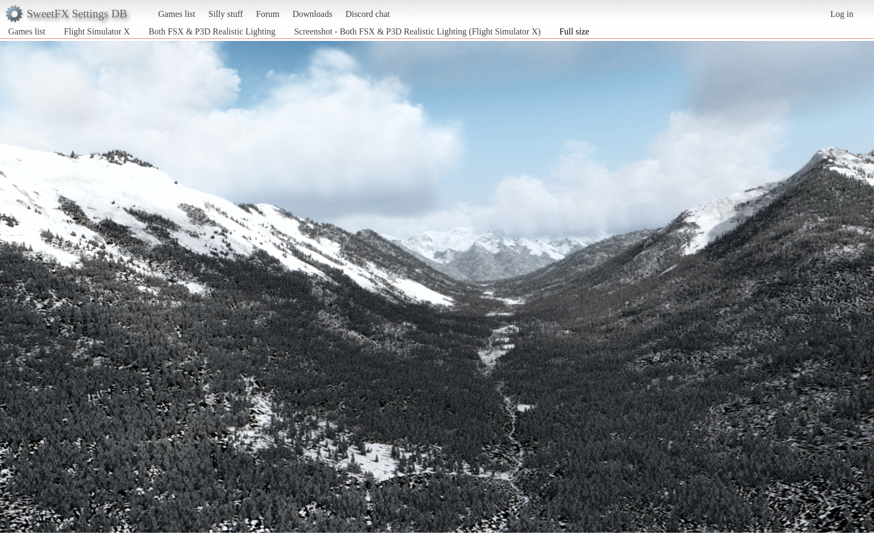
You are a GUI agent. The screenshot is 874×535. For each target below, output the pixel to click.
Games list (177, 14)
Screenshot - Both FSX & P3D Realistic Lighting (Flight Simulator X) (417, 31)
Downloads (312, 14)
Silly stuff (226, 14)
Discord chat (367, 14)
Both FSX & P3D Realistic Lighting (212, 31)
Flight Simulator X (97, 31)
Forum (268, 14)
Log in (841, 14)
